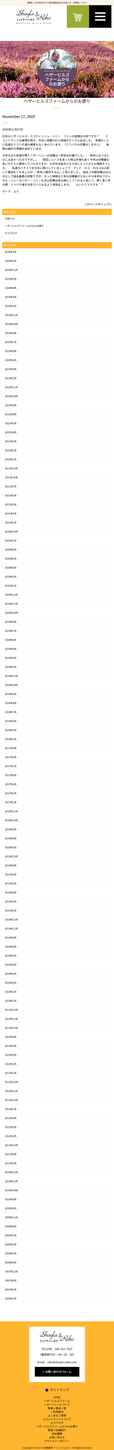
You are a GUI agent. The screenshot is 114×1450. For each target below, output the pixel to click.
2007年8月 (11, 1280)
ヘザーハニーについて (57, 1404)
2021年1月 (11, 522)
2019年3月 (11, 658)
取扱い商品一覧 (57, 1408)
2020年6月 (11, 549)
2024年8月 (11, 288)
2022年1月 (11, 459)
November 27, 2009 (18, 116)
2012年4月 (11, 1118)
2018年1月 (11, 739)
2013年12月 (11, 1009)
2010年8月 (11, 1199)
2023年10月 (11, 324)
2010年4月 (11, 1208)
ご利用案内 (57, 1412)
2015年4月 (11, 892)
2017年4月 (11, 775)
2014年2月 (11, 991)
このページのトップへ (98, 204)
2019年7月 (11, 631)
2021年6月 (11, 495)
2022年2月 (11, 450)
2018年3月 (11, 730)
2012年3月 (11, 1127)
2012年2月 (11, 1136)
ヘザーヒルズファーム (57, 1401)
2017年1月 (11, 802)
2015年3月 (11, 901)
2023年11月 (11, 315)
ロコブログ (11, 233)
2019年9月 (11, 621)
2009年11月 (11, 1217)
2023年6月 (11, 351)
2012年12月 (11, 1082)
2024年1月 (11, 306)
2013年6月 (11, 1046)
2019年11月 (11, 603)
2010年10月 (11, 1190)
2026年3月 (11, 252)
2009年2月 (11, 1244)
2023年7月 (11, 342)
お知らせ (10, 218)
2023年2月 (11, 378)
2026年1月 (11, 261)
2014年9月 (11, 937)
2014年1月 (11, 1000)
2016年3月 (11, 847)
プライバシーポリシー (57, 1441)
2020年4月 (11, 567)
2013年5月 (11, 1055)
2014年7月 (11, 955)
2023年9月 (11, 333)
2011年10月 (11, 1145)
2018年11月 (11, 676)
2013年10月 (11, 1028)
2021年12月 (11, 468)
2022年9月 (11, 405)
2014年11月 (11, 928)
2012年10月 (11, 1100)
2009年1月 (11, 1253)
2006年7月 (11, 1298)
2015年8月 (11, 865)
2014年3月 (11, 982)
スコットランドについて (57, 1419)
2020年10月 (11, 531)
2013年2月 (11, 1073)
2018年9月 (11, 694)
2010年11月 (11, 1181)
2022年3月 (11, 441)
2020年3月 (11, 576)
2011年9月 (11, 1154)
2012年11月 (11, 1091)
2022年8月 (11, 414)
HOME (57, 1397)
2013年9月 (11, 1037)
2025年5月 (11, 279)
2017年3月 (11, 784)
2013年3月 (11, 1064)
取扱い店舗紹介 (57, 1430)
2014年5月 (11, 964)
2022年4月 (11, 432)
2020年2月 (11, 585)
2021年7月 (11, 486)
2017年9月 (11, 748)
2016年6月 (11, 838)
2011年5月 (11, 1163)
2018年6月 (11, 721)
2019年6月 (11, 640)
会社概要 (57, 1433)
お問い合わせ (57, 1437)
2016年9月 (11, 829)
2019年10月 (11, 612)
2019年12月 (11, 594)
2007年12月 (11, 1271)
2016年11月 (11, 811)
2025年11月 (11, 270)
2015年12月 (11, 856)
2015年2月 (11, 910)
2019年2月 (11, 667)
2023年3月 (11, 369)
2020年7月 (11, 540)
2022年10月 (11, 396)
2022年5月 (11, 423)
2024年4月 (11, 297)
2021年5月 (11, 504)
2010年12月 (11, 1172)
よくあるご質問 (57, 1415)
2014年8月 (11, 946)
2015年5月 (11, 883)
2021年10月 (11, 477)
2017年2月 (11, 793)
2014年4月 (11, 973)
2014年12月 (11, 919)
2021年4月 (11, 513)
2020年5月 (11, 558)
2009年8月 (11, 1226)
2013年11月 (11, 1019)
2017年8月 (11, 757)
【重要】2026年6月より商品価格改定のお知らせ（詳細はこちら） (57, 2)
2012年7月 (11, 1109)
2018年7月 (11, 712)
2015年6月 (11, 874)
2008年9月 (11, 1262)
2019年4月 (11, 649)
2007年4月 (11, 1289)
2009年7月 (11, 1235)
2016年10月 (11, 820)
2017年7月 (11, 766)
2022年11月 (11, 387)
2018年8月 (11, 703)
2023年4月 (11, 360)
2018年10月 (11, 685)
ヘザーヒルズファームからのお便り (24, 225)
